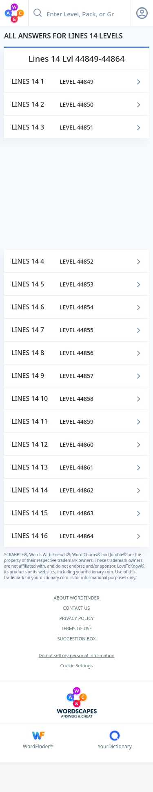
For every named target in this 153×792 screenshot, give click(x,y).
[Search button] (38, 13)
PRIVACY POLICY (76, 618)
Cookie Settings (76, 665)
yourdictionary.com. (95, 572)
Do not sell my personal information (76, 655)
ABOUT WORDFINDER (76, 598)
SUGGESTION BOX (77, 638)
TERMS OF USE (76, 628)
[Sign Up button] (142, 13)
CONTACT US (76, 608)
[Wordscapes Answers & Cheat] (76, 702)
